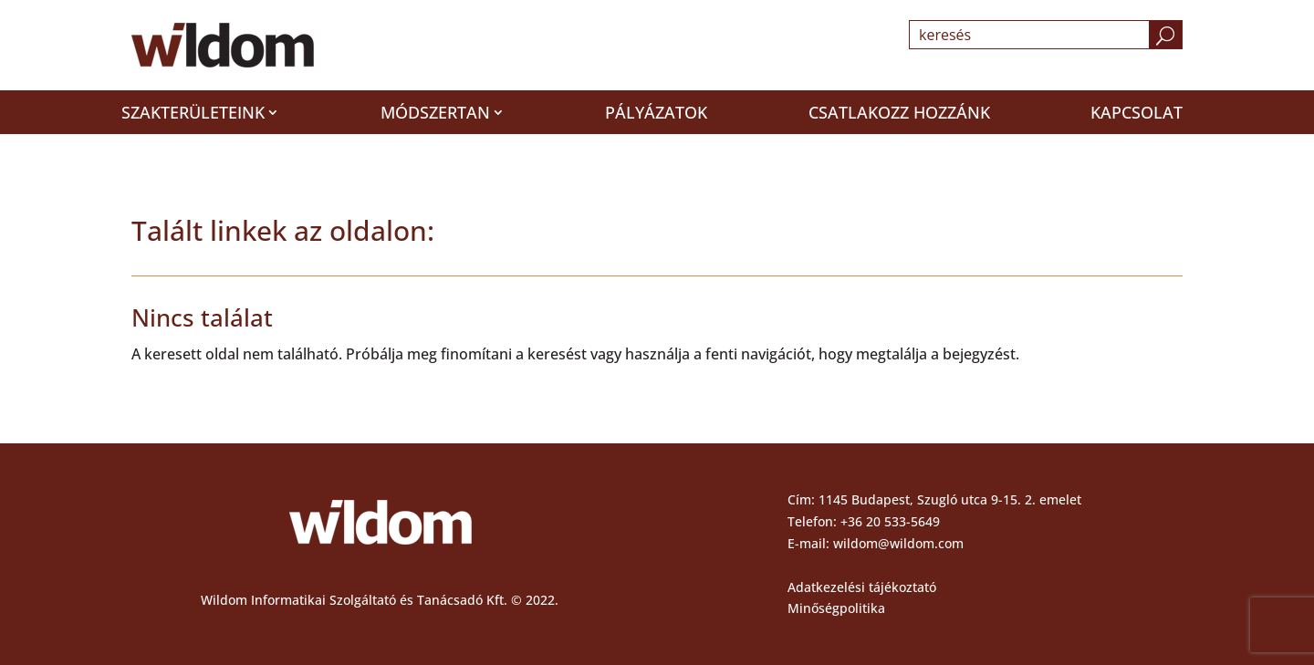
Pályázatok (656, 112)
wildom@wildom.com (898, 543)
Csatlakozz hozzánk (899, 112)
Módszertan (435, 112)
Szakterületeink (193, 112)
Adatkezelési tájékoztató (861, 587)
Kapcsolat (1136, 112)
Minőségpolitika (836, 608)
